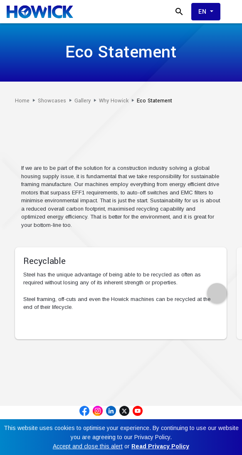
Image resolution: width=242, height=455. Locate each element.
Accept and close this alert (88, 446)
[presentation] (217, 293)
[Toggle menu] (232, 11)
